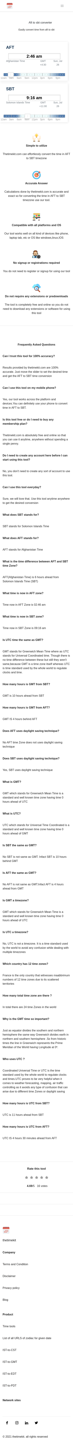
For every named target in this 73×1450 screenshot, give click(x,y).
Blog (5, 1299)
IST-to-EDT (10, 1373)
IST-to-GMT (10, 1361)
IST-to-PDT (10, 1385)
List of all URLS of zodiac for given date (27, 1338)
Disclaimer (9, 1276)
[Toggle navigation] (62, 5)
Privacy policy (11, 1287)
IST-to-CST (10, 1350)
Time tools (9, 1326)
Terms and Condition (15, 1264)
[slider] (11, 74)
